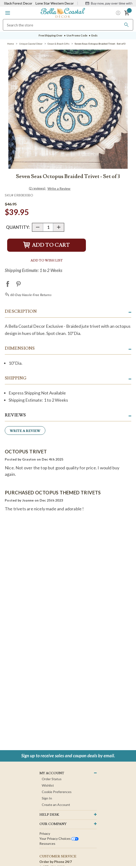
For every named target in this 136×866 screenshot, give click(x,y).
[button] (7, 13)
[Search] (126, 25)
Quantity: (18, 227)
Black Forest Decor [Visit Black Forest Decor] (18, 3)
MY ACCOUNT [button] (51, 773)
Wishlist (48, 785)
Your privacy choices (58, 838)
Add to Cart (46, 245)
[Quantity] (48, 227)
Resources (47, 843)
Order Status (52, 779)
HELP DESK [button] (49, 815)
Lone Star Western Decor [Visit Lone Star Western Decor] (55, 3)
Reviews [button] (15, 415)
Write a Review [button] (59, 188)
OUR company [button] (53, 824)
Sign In (47, 798)
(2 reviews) (37, 188)
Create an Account (56, 805)
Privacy (44, 833)
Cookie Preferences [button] (57, 792)
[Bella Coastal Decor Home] (62, 12)
